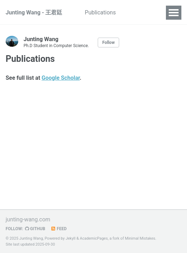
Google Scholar (60, 77)
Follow (108, 42)
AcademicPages (94, 238)
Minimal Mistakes (140, 238)
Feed (59, 228)
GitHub (35, 228)
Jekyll (71, 238)
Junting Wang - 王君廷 (34, 12)
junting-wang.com (28, 219)
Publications (100, 12)
